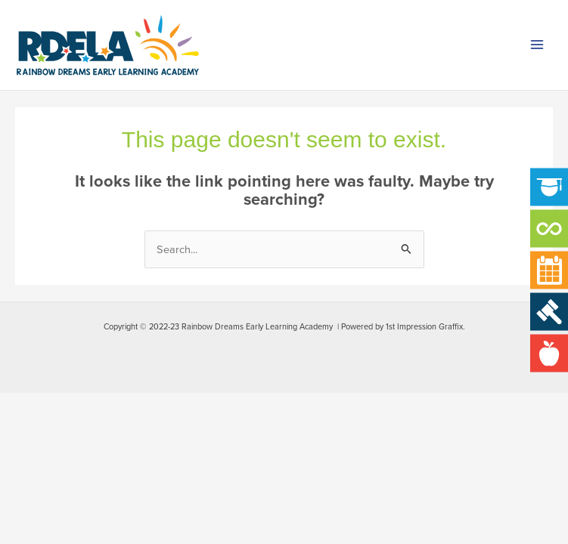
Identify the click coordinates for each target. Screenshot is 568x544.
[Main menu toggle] (537, 45)
